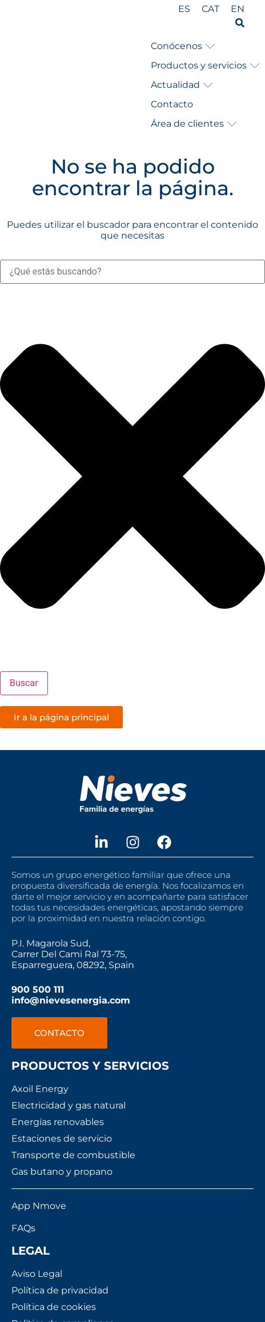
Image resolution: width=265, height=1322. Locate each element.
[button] (183, 46)
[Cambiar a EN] (237, 9)
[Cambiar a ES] (184, 9)
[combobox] (132, 272)
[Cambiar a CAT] (210, 9)
